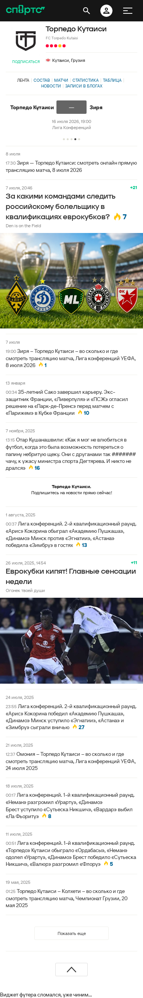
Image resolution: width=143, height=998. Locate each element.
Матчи (61, 80)
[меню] (128, 10)
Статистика (85, 80)
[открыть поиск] (86, 11)
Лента (23, 80)
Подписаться (26, 61)
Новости (51, 86)
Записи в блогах (83, 86)
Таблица (112, 80)
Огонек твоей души (25, 590)
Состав (42, 80)
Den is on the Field (23, 225)
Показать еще (72, 933)
